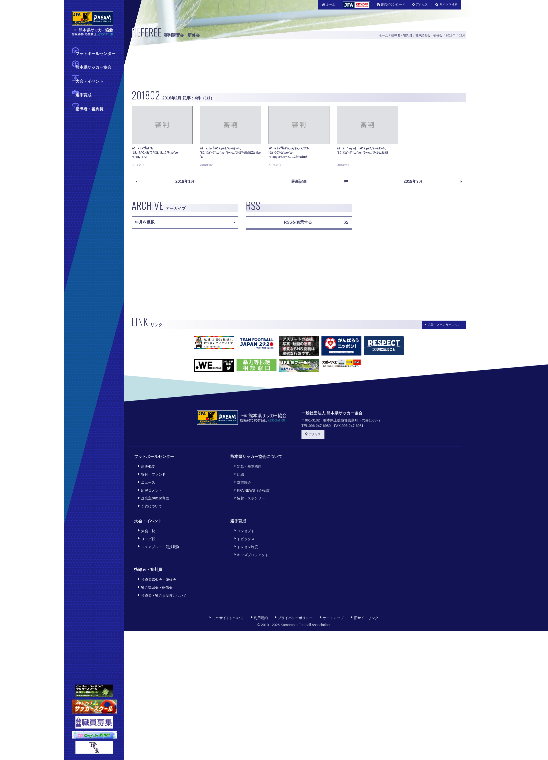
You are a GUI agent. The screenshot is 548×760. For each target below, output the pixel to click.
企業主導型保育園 (153, 493)
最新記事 (319, 181)
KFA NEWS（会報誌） (253, 486)
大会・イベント (89, 80)
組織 (238, 472)
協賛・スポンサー (249, 493)
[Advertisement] (225, 66)
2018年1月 (165, 181)
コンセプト (244, 524)
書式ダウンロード (391, 4)
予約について (149, 500)
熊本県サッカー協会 (93, 66)
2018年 (451, 35)
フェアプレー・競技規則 (158, 537)
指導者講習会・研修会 (156, 568)
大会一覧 (146, 524)
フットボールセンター (95, 53)
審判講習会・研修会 (428, 35)
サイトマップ (332, 603)
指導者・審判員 (89, 108)
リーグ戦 (146, 530)
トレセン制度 (245, 537)
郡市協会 (242, 479)
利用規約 (259, 603)
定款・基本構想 (247, 466)
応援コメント (149, 486)
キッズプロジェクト (251, 544)
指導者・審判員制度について (162, 582)
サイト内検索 (446, 4)
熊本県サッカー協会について (256, 456)
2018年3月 (432, 181)
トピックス (244, 530)
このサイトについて (227, 603)
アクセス (420, 4)
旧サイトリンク (364, 603)
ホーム (328, 4)
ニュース (146, 479)
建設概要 (146, 466)
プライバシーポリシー (294, 603)
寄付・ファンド (151, 472)
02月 (462, 35)
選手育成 (83, 94)
